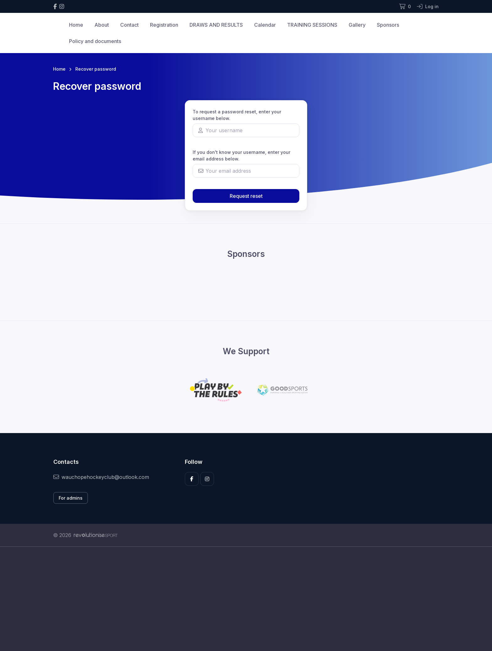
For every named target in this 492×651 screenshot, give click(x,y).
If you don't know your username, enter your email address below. (241, 155)
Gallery (357, 25)
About (101, 25)
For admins (71, 498)
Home (76, 25)
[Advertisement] (241, 606)
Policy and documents (95, 41)
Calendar (265, 25)
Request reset (246, 196)
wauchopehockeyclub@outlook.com (101, 477)
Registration (164, 25)
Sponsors (388, 25)
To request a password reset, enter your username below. (237, 115)
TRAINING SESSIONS (312, 25)
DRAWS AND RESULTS (216, 25)
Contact (129, 25)
